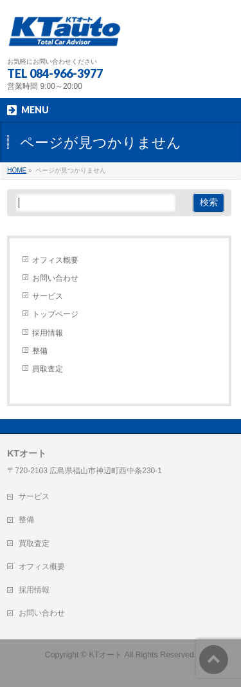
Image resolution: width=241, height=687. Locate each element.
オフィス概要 (55, 260)
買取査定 (47, 368)
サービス (47, 296)
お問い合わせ (55, 278)
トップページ (55, 314)
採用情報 (47, 332)
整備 (40, 350)
